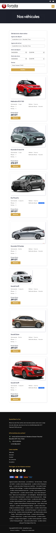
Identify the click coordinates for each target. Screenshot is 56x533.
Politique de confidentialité (28, 530)
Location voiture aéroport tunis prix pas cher (25, 503)
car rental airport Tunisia (18, 510)
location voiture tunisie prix (34, 501)
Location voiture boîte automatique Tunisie (34, 488)
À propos (11, 454)
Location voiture (29, 508)
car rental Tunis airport (31, 510)
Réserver (15, 118)
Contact (11, 457)
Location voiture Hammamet (17, 497)
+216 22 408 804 (16, 441)
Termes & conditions (15, 530)
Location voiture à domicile (35, 518)
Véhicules (11, 452)
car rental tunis (30, 482)
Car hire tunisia (38, 482)
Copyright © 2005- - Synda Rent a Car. (20, 528)
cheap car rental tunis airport (16, 508)
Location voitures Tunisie (26, 492)
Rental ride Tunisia (41, 495)
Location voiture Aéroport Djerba (24, 505)
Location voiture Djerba (20, 518)
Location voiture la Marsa (37, 514)
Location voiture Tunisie (24, 499)
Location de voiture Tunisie (38, 499)
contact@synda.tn (15, 444)
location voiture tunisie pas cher (34, 497)
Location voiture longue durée (23, 484)
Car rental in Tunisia (41, 486)
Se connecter (12, 459)
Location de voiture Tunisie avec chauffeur (24, 486)
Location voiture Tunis (39, 505)
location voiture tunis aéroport (25, 512)
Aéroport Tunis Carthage (16, 488)
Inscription (11, 462)
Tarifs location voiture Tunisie (22, 514)
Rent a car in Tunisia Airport (20, 495)
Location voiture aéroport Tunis (18, 501)
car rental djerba (31, 495)
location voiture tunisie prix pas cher (19, 490)
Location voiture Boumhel (29, 516)
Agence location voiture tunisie (17, 482)
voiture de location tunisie (30, 521)
